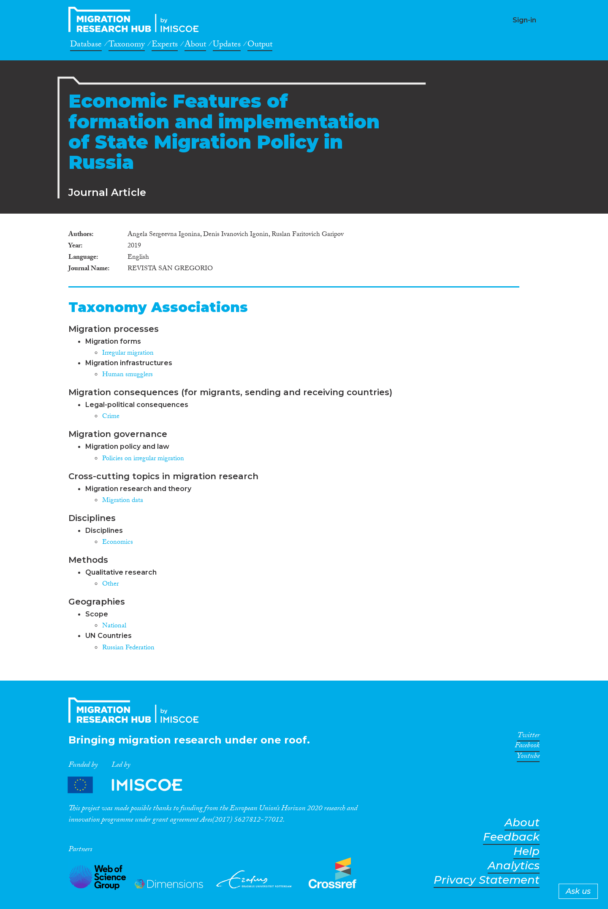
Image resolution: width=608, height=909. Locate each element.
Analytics (514, 865)
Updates (227, 45)
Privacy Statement (487, 880)
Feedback (511, 837)
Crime (110, 417)
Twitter (528, 737)
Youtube (528, 757)
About (195, 45)
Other (110, 584)
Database (86, 45)
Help (526, 851)
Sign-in (524, 20)
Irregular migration (128, 353)
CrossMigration (136, 19)
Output (259, 45)
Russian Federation (128, 648)
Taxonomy (127, 45)
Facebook (527, 747)
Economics (117, 542)
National (114, 626)
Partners (132, 785)
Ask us (578, 891)
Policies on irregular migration (143, 459)
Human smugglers (127, 375)
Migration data (122, 501)
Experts (165, 45)
